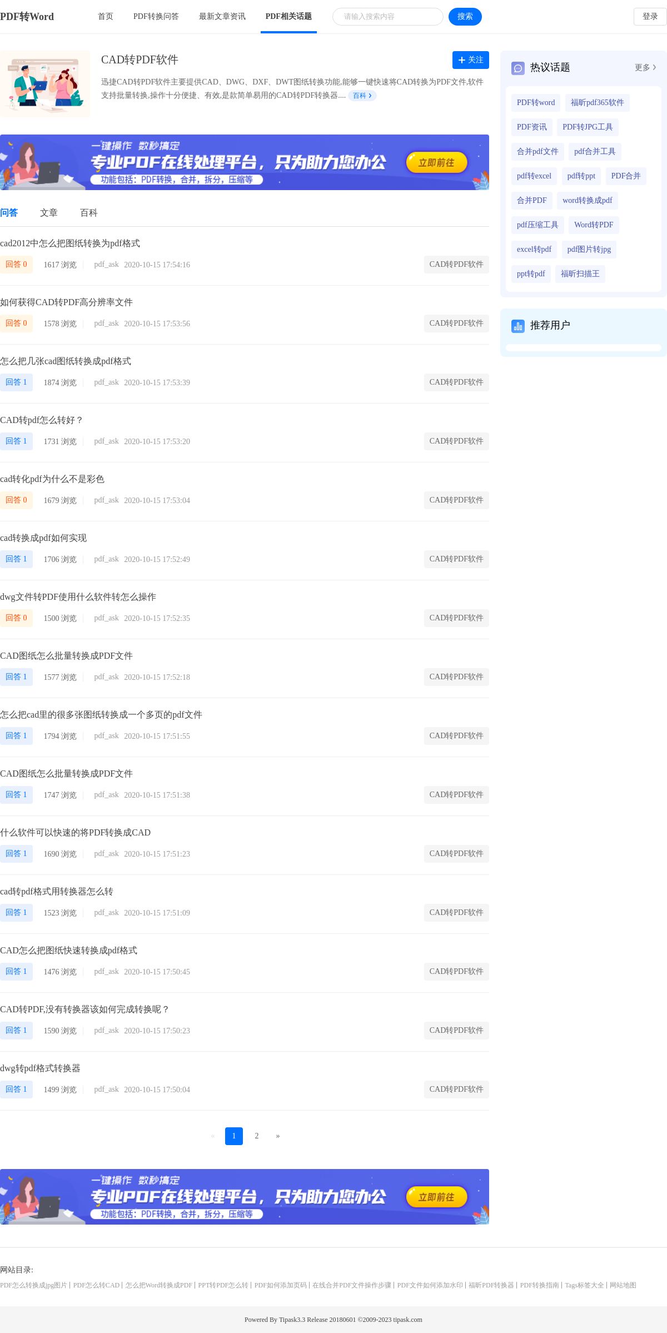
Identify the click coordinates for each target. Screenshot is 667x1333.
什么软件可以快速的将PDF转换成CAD (75, 832)
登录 (650, 16)
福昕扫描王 (580, 274)
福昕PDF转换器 (491, 1285)
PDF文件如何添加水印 (430, 1285)
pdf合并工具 (595, 151)
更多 (645, 67)
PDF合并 (626, 176)
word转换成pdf (587, 200)
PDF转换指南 (539, 1285)
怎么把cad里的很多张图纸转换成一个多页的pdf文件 (101, 714)
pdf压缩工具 (538, 225)
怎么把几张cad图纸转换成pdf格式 (65, 361)
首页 (105, 16)
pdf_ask (106, 264)
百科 (362, 96)
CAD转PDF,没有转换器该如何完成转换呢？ (85, 1009)
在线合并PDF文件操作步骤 (351, 1285)
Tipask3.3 (292, 1320)
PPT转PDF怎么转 (223, 1285)
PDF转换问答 (156, 16)
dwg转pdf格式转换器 (40, 1068)
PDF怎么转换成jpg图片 (33, 1285)
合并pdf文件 (538, 151)
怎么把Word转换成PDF (159, 1285)
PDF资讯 (532, 127)
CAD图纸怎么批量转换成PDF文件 (66, 655)
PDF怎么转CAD (96, 1285)
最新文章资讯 (222, 16)
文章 (49, 212)
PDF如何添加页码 (281, 1285)
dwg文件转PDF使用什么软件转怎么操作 (78, 596)
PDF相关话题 (289, 16)
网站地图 (623, 1285)
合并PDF (532, 200)
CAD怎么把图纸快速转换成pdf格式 (68, 950)
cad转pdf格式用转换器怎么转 (56, 891)
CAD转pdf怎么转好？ (42, 420)
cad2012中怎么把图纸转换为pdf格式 (70, 243)
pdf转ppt (582, 176)
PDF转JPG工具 (588, 127)
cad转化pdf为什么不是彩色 (52, 479)
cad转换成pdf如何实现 (43, 538)
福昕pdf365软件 (597, 102)
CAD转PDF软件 (457, 264)
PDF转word (536, 102)
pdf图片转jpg (589, 249)
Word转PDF (593, 225)
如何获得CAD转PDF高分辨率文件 (66, 302)
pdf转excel (534, 176)
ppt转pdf (531, 274)
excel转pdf (534, 249)
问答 (9, 212)
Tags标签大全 (584, 1285)
